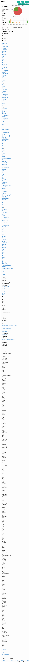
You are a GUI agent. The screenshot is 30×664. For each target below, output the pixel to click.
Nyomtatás (18, 662)
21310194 (4, 335)
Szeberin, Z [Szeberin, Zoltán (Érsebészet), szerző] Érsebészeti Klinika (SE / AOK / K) (5, 118)
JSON (23, 2)
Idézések (20, 27)
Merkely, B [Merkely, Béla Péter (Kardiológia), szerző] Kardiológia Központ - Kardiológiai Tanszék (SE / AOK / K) (5, 222)
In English (26, 3)
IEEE (4, 660)
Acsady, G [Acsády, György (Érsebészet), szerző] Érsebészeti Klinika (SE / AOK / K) (5, 246)
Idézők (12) (4, 649)
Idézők (15, 27)
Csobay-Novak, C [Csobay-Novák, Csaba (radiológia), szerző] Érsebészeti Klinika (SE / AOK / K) (5, 96)
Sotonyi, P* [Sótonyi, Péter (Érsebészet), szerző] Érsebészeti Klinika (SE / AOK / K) (5, 73)
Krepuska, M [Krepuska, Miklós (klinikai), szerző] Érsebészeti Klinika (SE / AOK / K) (5, 53)
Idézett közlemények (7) (5, 654)
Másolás (25, 662)
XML (19, 2)
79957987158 (5, 331)
